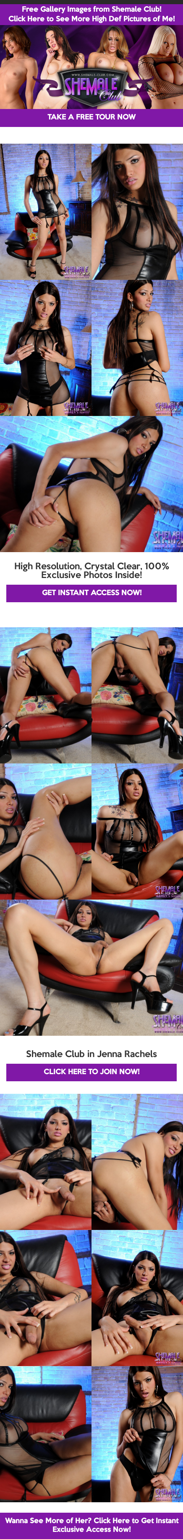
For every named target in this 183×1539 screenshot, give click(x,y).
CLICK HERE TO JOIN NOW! (91, 1072)
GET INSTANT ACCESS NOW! (91, 593)
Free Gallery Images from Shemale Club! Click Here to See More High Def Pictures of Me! (91, 15)
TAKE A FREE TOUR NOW (91, 117)
